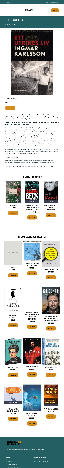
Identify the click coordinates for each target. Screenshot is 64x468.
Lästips (10, 461)
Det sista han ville (13, 205)
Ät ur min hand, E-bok (51, 409)
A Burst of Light (13, 367)
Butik (55, 10)
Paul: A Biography (32, 367)
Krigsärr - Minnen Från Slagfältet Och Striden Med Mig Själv (51, 318)
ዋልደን (13, 267)
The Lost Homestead (51, 367)
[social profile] (11, 2)
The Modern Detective (51, 269)
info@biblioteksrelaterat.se (51, 2)
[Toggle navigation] (7, 10)
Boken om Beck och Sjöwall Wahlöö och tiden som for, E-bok (32, 207)
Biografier (15, 98)
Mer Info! (10, 108)
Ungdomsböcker (13, 464)
